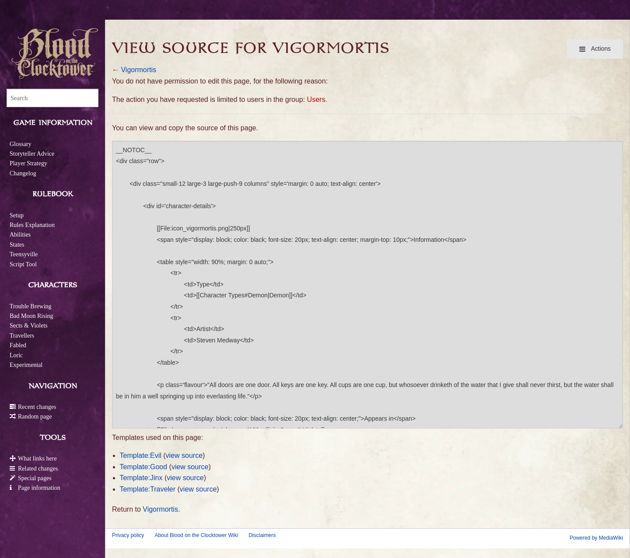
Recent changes (37, 407)
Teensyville (24, 254)
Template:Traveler (147, 489)
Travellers (22, 335)
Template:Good (144, 467)
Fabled (18, 345)
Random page (35, 416)
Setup (17, 215)
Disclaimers (262, 535)
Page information (39, 488)
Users (316, 99)
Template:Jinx (141, 477)
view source (184, 455)
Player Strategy (28, 163)
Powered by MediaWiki (596, 538)
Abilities (20, 234)
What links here (37, 458)
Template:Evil (140, 455)
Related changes (38, 468)
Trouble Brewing (31, 306)
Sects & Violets (29, 325)
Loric (16, 355)
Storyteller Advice (32, 153)
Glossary (21, 144)
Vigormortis (138, 69)
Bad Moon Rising (31, 316)
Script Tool (23, 264)
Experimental (26, 365)
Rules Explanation (32, 225)
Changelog (23, 173)
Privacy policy (128, 535)
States (17, 244)
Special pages (35, 478)
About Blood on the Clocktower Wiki (196, 535)
